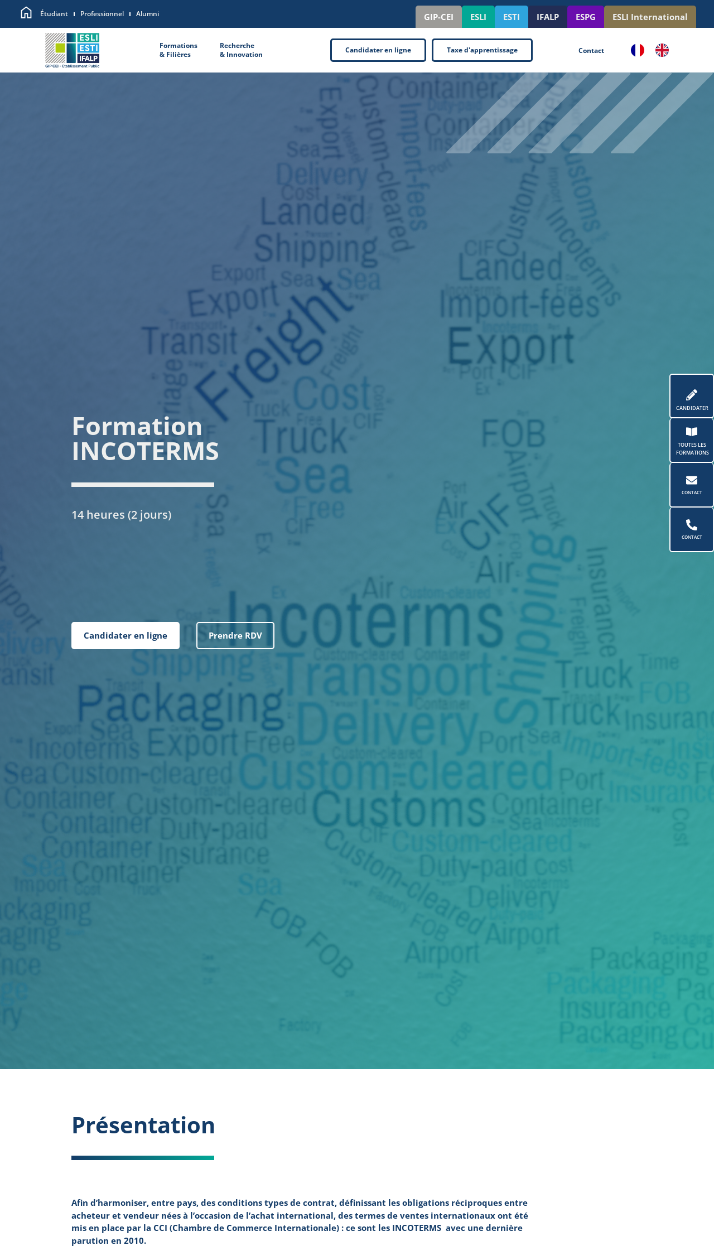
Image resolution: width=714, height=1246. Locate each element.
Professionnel (102, 13)
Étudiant (54, 13)
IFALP (548, 16)
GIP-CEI (439, 16)
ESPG (586, 16)
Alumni (147, 13)
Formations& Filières (178, 50)
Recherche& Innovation (241, 50)
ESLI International (650, 16)
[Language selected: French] (655, 50)
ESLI (478, 16)
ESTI (511, 16)
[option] (665, 50)
